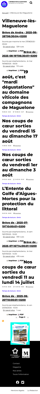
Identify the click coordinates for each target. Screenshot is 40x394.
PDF (22, 51)
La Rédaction (32, 390)
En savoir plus (9, 47)
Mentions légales (17, 390)
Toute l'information (21, 374)
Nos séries (17, 371)
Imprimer (13, 51)
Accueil (5, 13)
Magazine (17, 367)
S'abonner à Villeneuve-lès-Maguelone (3, 321)
